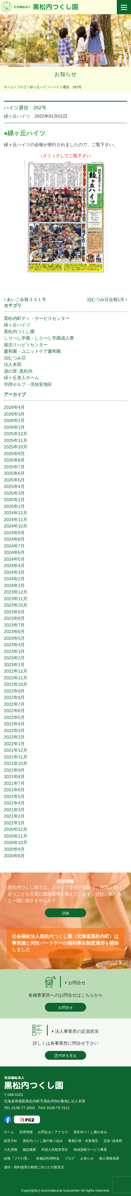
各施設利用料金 (48, 1158)
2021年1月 (14, 823)
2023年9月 (14, 612)
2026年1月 (14, 427)
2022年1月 (14, 743)
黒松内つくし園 (19, 331)
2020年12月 (15, 829)
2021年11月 (15, 757)
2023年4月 (14, 644)
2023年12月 (15, 592)
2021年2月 (14, 816)
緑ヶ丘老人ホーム (21, 377)
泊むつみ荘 (15, 358)
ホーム (9, 1132)
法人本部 (12, 364)
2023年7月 (14, 625)
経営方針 (10, 1141)
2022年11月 (15, 677)
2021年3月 (14, 809)
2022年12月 (15, 671)
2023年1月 (14, 664)
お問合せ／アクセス (53, 1132)
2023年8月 (14, 618)
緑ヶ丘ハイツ (17, 116)
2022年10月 (15, 684)
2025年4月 (14, 486)
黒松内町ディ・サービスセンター (37, 318)
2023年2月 (14, 658)
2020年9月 (14, 849)
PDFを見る (65, 1056)
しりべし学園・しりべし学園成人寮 (39, 338)
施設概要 (29, 1150)
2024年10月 (15, 526)
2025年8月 (14, 460)
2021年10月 (15, 763)
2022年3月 (14, 730)
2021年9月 (14, 770)
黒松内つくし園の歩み (90, 1132)
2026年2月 (14, 420)
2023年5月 (14, 638)
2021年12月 (15, 750)
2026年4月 (14, 407)
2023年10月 (15, 605)
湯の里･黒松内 (18, 371)
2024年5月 (14, 559)
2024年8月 (14, 539)
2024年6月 (14, 552)
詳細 (65, 913)
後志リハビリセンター (26, 344)
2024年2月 (14, 578)
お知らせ (87, 1158)
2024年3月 (14, 572)
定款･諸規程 (113, 1141)
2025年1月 (14, 506)
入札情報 (10, 1150)
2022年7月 (14, 704)
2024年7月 (14, 546)
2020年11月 (15, 836)
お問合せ (65, 1007)
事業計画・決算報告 (83, 1141)
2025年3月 (14, 493)
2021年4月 (14, 803)
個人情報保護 (109, 1158)
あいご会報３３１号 (25, 299)
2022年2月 (14, 737)
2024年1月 (14, 585)
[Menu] (124, 7)
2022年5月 (14, 717)
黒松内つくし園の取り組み (43, 1141)
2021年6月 (14, 789)
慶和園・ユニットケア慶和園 (32, 351)
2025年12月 (15, 433)
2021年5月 (14, 796)
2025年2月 (14, 499)
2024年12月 (15, 512)
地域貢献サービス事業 (90, 1150)
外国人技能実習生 (54, 1150)
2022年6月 (14, 710)
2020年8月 (14, 855)
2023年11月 (15, 598)
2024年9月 (14, 532)
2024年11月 (15, 519)
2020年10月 (15, 842)
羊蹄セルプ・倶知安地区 (28, 384)
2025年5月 (14, 480)
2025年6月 (14, 473)
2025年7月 (14, 466)
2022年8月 (14, 697)
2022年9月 (14, 691)
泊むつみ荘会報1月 (107, 299)
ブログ (70, 1158)
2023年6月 (14, 631)
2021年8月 (14, 776)
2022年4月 (14, 723)
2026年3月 (14, 414)
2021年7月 (14, 783)
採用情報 (26, 1132)
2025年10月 (15, 447)
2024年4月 (14, 565)
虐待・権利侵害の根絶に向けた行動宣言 (34, 1167)
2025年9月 (14, 453)
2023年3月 (14, 651)
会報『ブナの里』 (17, 1158)
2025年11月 (15, 440)
